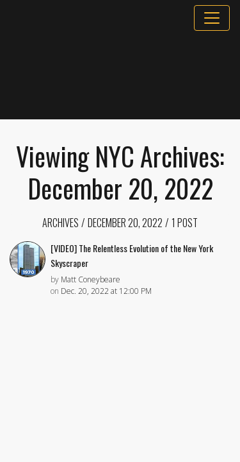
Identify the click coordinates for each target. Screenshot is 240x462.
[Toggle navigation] (212, 18)
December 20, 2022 (125, 222)
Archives (60, 222)
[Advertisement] (120, 75)
